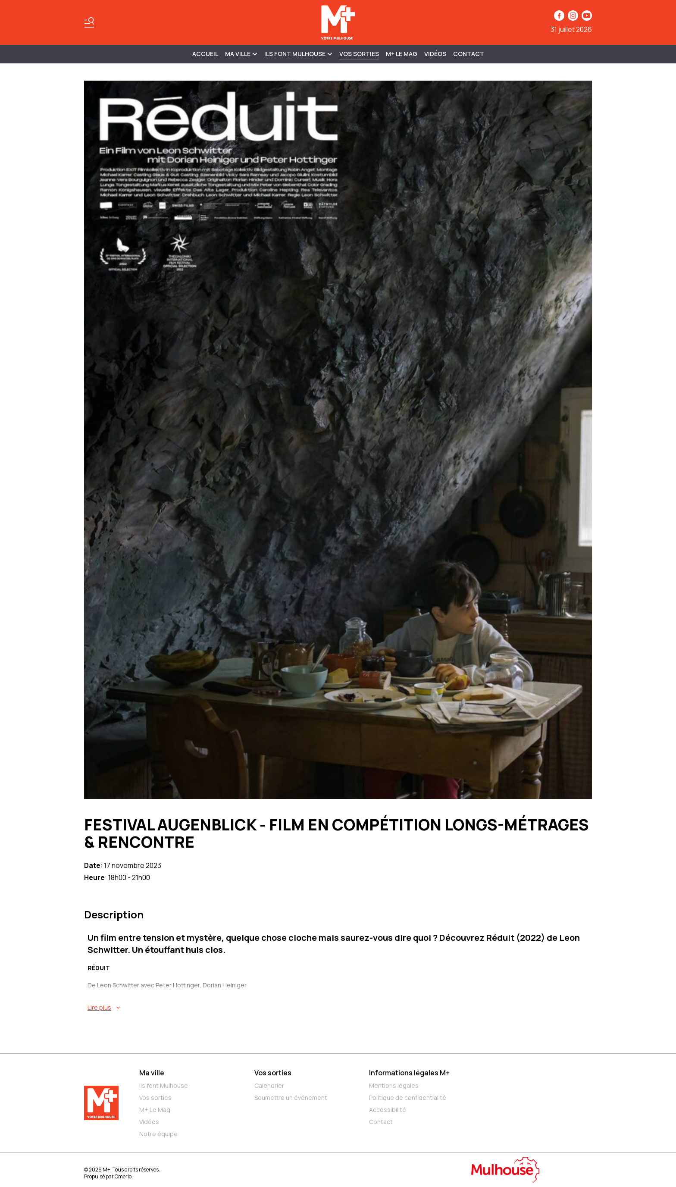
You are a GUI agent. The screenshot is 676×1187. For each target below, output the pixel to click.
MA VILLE (241, 54)
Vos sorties (359, 54)
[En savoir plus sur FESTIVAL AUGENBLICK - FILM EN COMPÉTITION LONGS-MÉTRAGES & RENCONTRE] (340, 1007)
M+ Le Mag (401, 54)
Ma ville (151, 1072)
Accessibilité (387, 1110)
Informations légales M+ (409, 1072)
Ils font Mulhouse (163, 1085)
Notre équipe (158, 1134)
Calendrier (269, 1085)
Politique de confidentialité (407, 1097)
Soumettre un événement (290, 1097)
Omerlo (123, 1176)
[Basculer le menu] (89, 22)
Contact (468, 54)
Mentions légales (394, 1085)
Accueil (205, 54)
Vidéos (435, 54)
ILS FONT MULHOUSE (298, 54)
